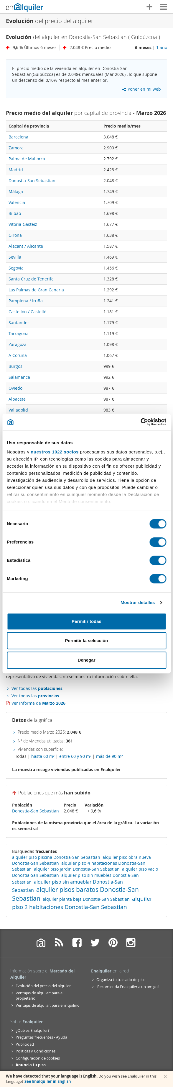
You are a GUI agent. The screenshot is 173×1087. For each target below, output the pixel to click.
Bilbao (15, 213)
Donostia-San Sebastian (32, 180)
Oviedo (15, 388)
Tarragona (19, 333)
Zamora (16, 148)
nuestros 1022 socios (55, 451)
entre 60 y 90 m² (75, 756)
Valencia (17, 202)
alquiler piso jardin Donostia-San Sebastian (77, 869)
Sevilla (15, 257)
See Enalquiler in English (47, 1081)
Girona (15, 235)
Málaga (16, 191)
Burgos (15, 366)
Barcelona (18, 137)
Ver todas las (36, 688)
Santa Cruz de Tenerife (31, 279)
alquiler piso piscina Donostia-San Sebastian (56, 857)
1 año (161, 47)
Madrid (16, 169)
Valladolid (18, 410)
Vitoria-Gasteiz (23, 224)
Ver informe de (38, 703)
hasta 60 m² (43, 756)
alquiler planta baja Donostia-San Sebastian (86, 899)
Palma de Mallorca (27, 158)
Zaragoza (18, 344)
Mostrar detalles (138, 602)
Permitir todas (86, 621)
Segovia (16, 268)
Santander (19, 322)
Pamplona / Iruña (26, 300)
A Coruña (18, 355)
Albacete (17, 399)
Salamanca (19, 377)
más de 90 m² (109, 756)
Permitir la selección (86, 640)
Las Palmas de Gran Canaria (36, 290)
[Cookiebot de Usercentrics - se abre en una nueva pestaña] (140, 422)
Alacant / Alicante (26, 246)
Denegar (86, 659)
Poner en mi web (141, 89)
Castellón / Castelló (27, 311)
